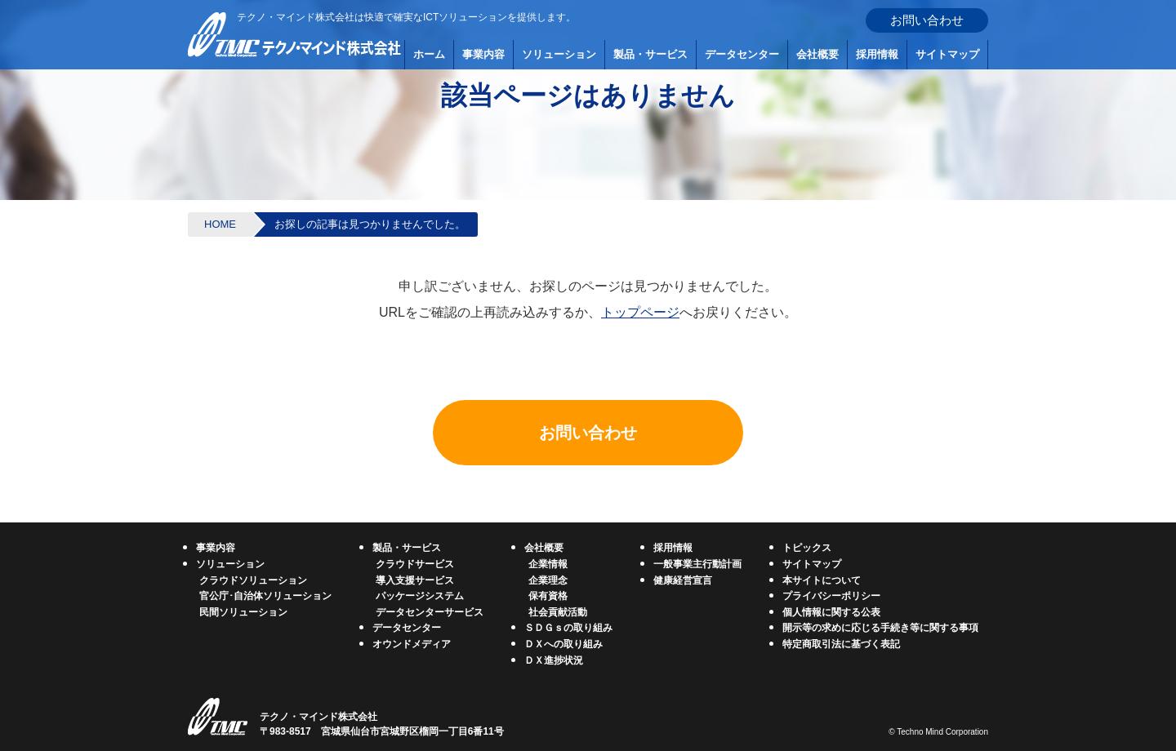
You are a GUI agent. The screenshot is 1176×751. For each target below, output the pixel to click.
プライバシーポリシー (831, 596)
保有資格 (548, 596)
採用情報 (877, 54)
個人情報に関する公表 (831, 612)
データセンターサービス (429, 612)
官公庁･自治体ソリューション (265, 596)
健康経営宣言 (682, 580)
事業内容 (483, 54)
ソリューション (559, 54)
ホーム (429, 54)
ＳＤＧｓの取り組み (568, 627)
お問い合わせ (927, 20)
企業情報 (548, 564)
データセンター (742, 54)
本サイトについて (821, 580)
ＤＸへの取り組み (563, 644)
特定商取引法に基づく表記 (841, 644)
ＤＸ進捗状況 (553, 660)
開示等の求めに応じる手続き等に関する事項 (880, 627)
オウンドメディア (411, 644)
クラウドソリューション (253, 580)
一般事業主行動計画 (697, 564)
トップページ (640, 312)
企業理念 (548, 580)
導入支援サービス (415, 580)
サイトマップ (947, 54)
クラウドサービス (415, 564)
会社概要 (817, 54)
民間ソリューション (243, 612)
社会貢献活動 (557, 612)
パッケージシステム (420, 596)
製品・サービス (650, 54)
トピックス (806, 547)
